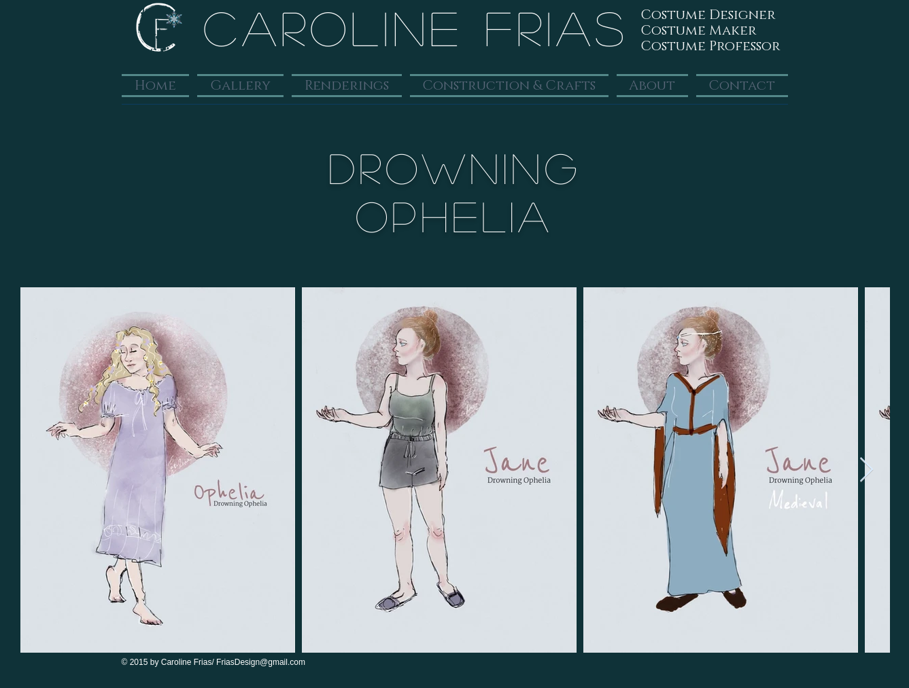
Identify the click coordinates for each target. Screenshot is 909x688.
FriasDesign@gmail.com (260, 662)
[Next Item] (866, 470)
